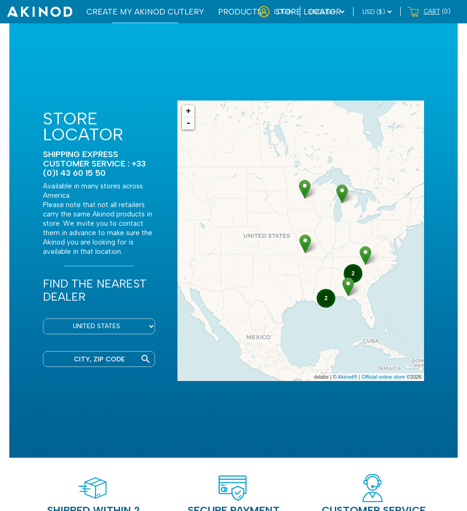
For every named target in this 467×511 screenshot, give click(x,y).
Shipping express (80, 154)
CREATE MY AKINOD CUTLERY (145, 11)
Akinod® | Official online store (371, 377)
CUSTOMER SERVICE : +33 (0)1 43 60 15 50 (94, 168)
